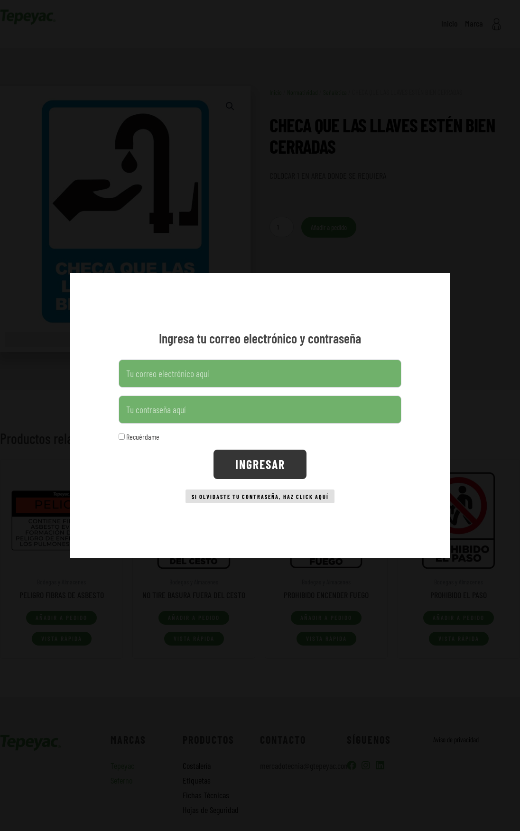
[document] (260, 415)
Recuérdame (139, 433)
